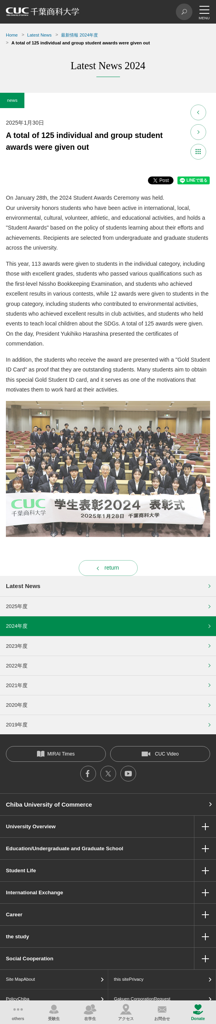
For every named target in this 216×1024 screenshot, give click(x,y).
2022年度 (17, 666)
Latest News (39, 35)
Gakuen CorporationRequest (142, 998)
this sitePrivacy (129, 979)
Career (14, 914)
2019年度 (17, 725)
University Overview (30, 826)
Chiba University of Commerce (49, 804)
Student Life (21, 870)
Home (12, 35)
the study (17, 936)
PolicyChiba (18, 998)
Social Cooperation (29, 958)
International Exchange (34, 892)
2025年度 (17, 606)
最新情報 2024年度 (79, 35)
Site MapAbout (20, 979)
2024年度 (17, 626)
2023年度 (17, 646)
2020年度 (17, 705)
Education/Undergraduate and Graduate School (64, 848)
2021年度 (17, 685)
